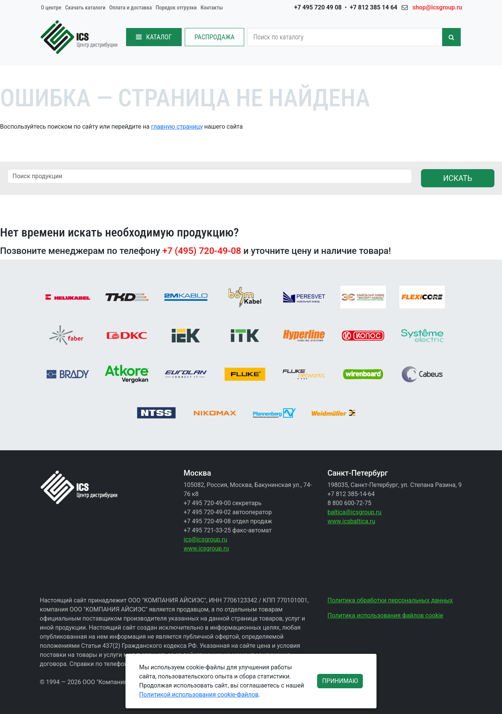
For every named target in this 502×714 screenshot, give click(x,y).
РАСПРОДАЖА (215, 37)
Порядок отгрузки (176, 8)
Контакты (212, 8)
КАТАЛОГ (154, 37)
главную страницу (177, 126)
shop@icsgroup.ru (437, 7)
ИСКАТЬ (457, 178)
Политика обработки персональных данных (390, 600)
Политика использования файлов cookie (385, 615)
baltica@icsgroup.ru (354, 512)
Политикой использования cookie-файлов (199, 694)
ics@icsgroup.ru (205, 539)
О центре (51, 8)
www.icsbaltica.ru (351, 521)
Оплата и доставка (130, 8)
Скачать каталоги (85, 8)
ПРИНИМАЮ (340, 680)
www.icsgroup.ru (206, 548)
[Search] (344, 37)
